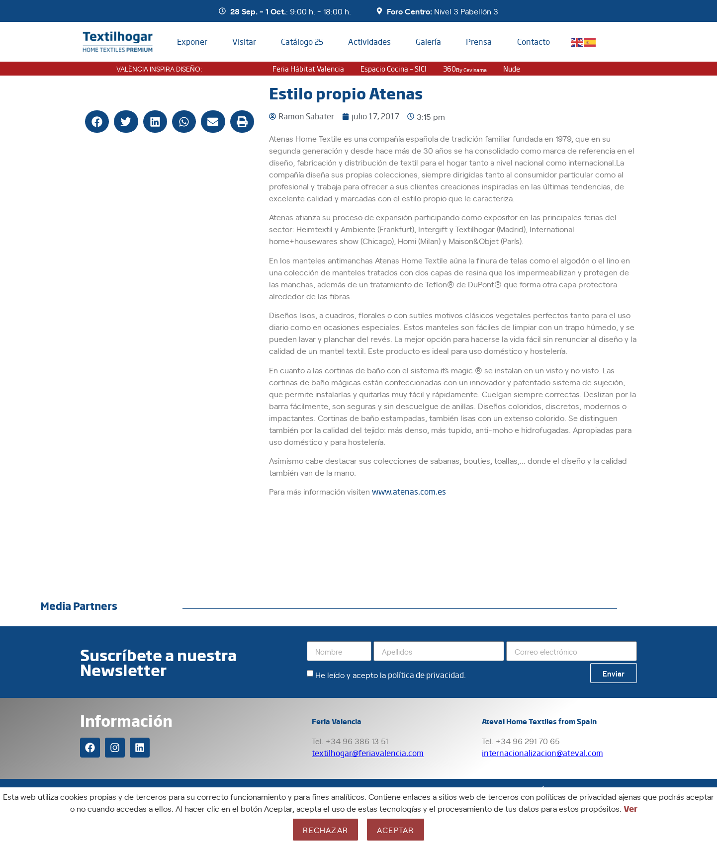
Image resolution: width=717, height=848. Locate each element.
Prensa (479, 41)
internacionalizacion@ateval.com (542, 753)
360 (465, 69)
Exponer (192, 41)
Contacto (533, 41)
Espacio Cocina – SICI (393, 69)
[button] (97, 121)
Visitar (244, 41)
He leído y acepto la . (390, 674)
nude (511, 69)
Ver (630, 808)
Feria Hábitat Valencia (308, 69)
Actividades (369, 41)
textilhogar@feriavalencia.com (368, 753)
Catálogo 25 (302, 41)
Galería (428, 41)
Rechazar (325, 829)
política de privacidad (426, 674)
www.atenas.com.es (409, 491)
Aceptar (395, 829)
